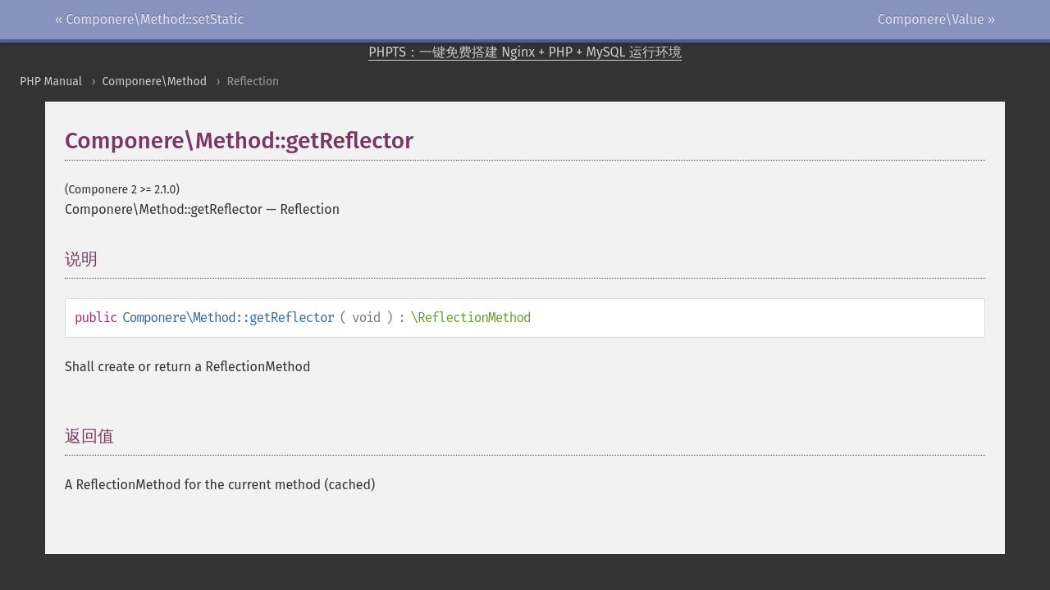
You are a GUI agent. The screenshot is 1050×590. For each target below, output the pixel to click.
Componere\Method (154, 81)
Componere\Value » (936, 19)
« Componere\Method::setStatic (149, 19)
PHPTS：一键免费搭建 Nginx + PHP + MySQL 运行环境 (525, 52)
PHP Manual (51, 81)
